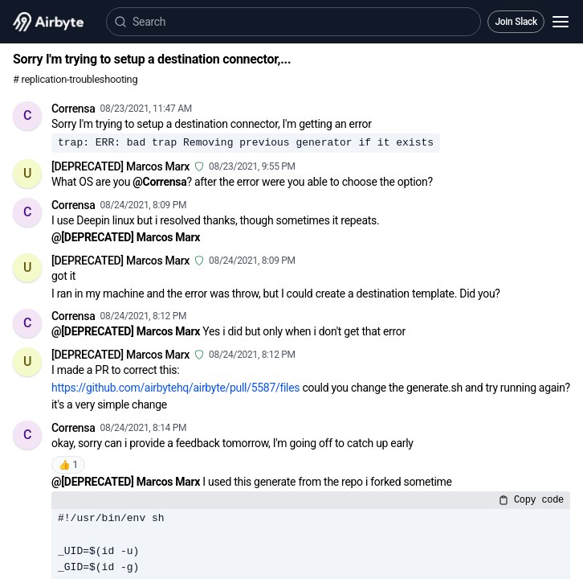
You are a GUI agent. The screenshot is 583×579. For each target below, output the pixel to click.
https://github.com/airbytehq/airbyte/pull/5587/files (175, 387)
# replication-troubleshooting (75, 79)
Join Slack (516, 21)
